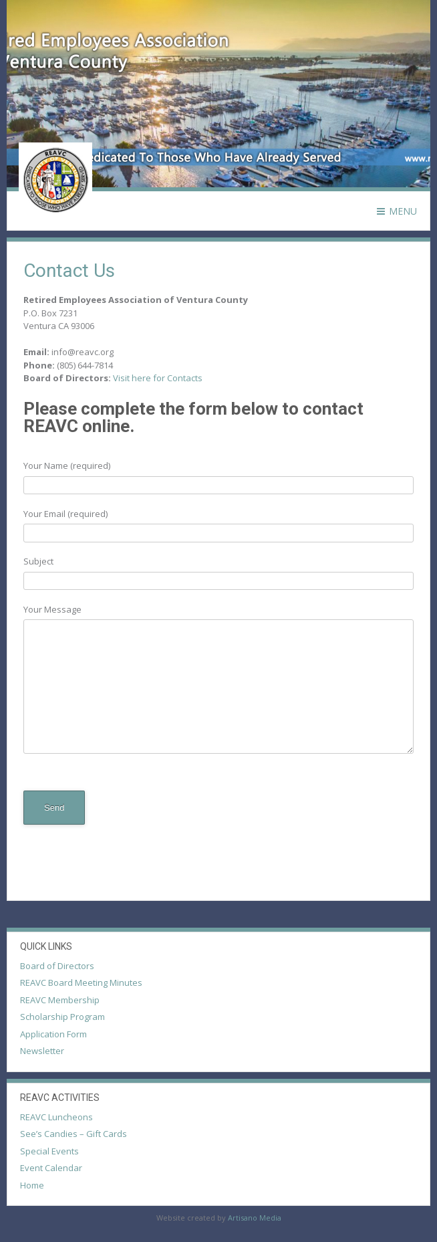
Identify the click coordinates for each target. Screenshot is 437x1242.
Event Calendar (51, 1168)
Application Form (53, 1034)
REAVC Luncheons (56, 1117)
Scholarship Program (62, 1017)
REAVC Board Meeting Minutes (81, 982)
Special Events (49, 1151)
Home (32, 1185)
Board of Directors (57, 966)
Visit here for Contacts (157, 378)
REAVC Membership (60, 1000)
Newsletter (42, 1051)
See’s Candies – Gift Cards (73, 1134)
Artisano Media (254, 1218)
